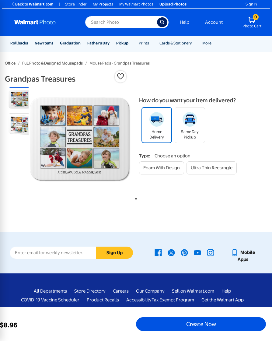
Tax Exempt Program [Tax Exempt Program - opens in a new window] (173, 300)
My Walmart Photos (136, 4)
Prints (144, 43)
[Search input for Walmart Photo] (121, 22)
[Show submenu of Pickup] (131, 43)
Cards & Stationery (175, 43)
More (206, 43)
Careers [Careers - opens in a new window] (121, 291)
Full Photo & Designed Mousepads (52, 63)
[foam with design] (161, 167)
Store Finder (76, 4)
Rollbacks (19, 43)
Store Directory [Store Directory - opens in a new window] (90, 291)
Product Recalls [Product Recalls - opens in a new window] (103, 300)
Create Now (201, 324)
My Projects (103, 4)
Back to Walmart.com (32, 4)
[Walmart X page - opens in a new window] (171, 252)
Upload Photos (173, 4)
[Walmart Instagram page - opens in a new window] (210, 252)
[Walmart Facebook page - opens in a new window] (158, 252)
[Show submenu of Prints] (152, 43)
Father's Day (98, 43)
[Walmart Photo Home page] (43, 22)
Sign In (251, 4)
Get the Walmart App (222, 300)
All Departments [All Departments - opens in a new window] (50, 291)
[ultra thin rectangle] (212, 167)
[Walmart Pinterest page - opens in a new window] (184, 252)
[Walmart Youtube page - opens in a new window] (197, 252)
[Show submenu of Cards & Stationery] (195, 43)
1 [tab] (135, 198)
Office (10, 63)
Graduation (70, 43)
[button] (120, 76)
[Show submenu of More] (214, 43)
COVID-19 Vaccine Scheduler (50, 300)
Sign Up (114, 252)
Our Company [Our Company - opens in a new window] (150, 291)
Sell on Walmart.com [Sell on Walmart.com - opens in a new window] (193, 291)
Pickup (122, 43)
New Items (44, 43)
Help (184, 22)
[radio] (19, 98)
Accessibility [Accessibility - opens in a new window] (139, 300)
